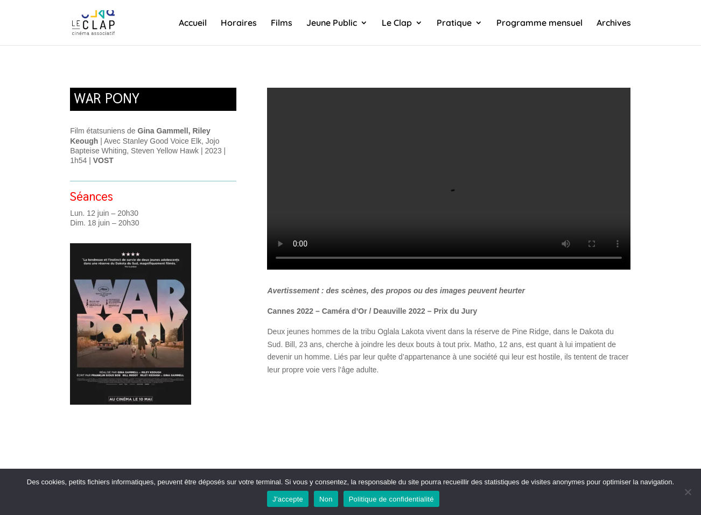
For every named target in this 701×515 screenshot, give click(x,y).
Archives (614, 23)
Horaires (239, 23)
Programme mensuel (539, 23)
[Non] (687, 491)
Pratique (454, 23)
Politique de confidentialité (391, 499)
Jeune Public (331, 23)
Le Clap (397, 23)
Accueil (193, 23)
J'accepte (287, 499)
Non (326, 499)
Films (281, 23)
